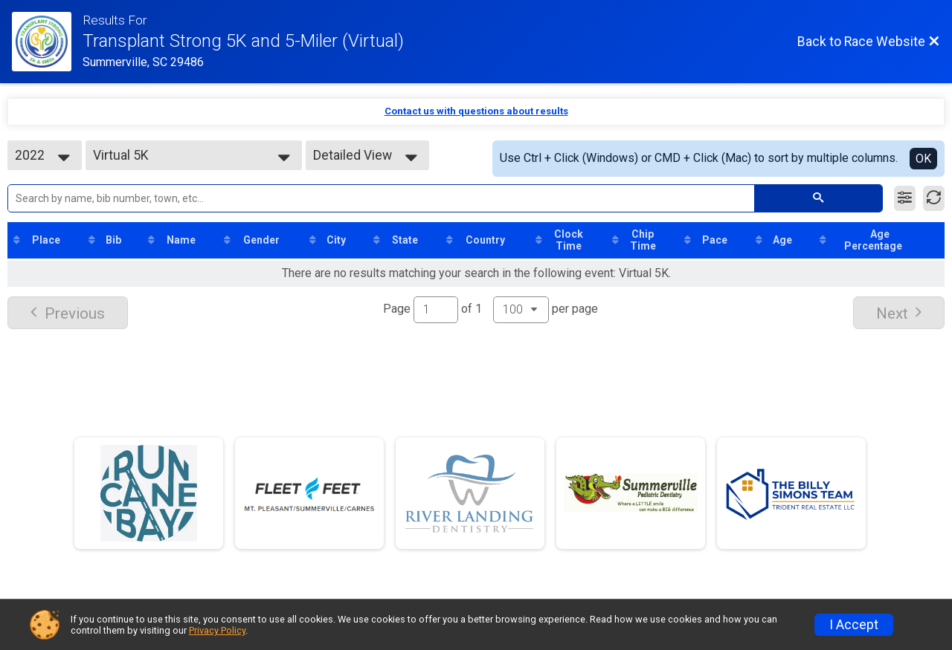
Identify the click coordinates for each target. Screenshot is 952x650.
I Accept (853, 624)
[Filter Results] (905, 198)
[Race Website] (47, 41)
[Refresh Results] (934, 198)
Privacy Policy (217, 630)
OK (923, 159)
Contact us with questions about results (476, 111)
